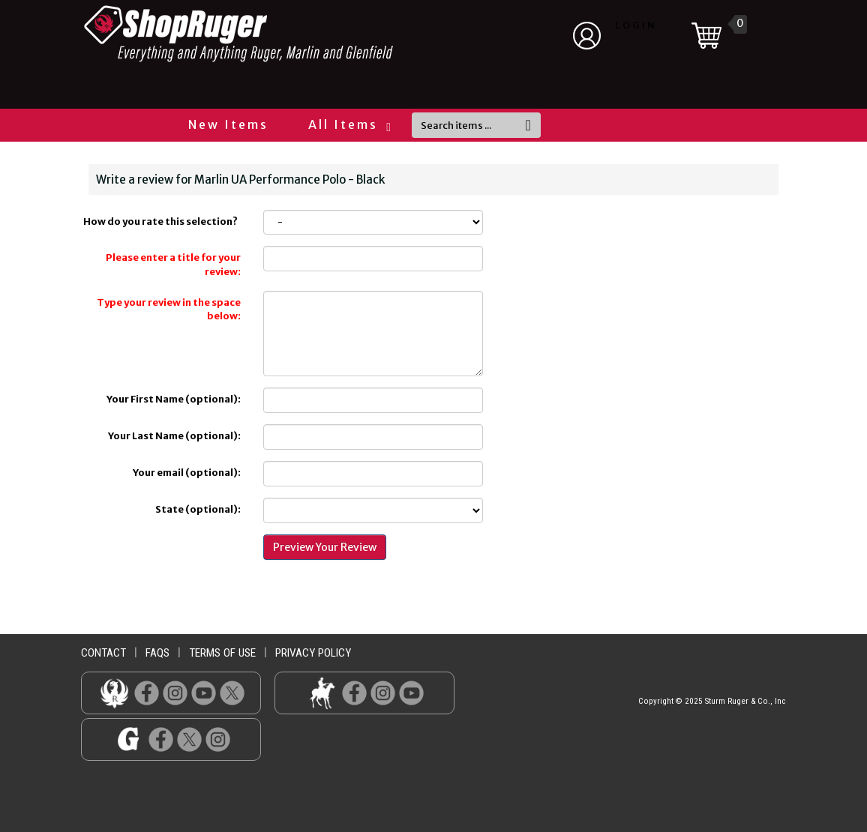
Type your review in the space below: (169, 309)
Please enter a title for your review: (173, 264)
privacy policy (313, 653)
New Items (228, 124)
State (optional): (198, 509)
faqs (158, 653)
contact (103, 653)
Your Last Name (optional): (174, 435)
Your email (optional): (187, 472)
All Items (348, 124)
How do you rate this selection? (162, 221)
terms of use (222, 653)
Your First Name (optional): (173, 399)
